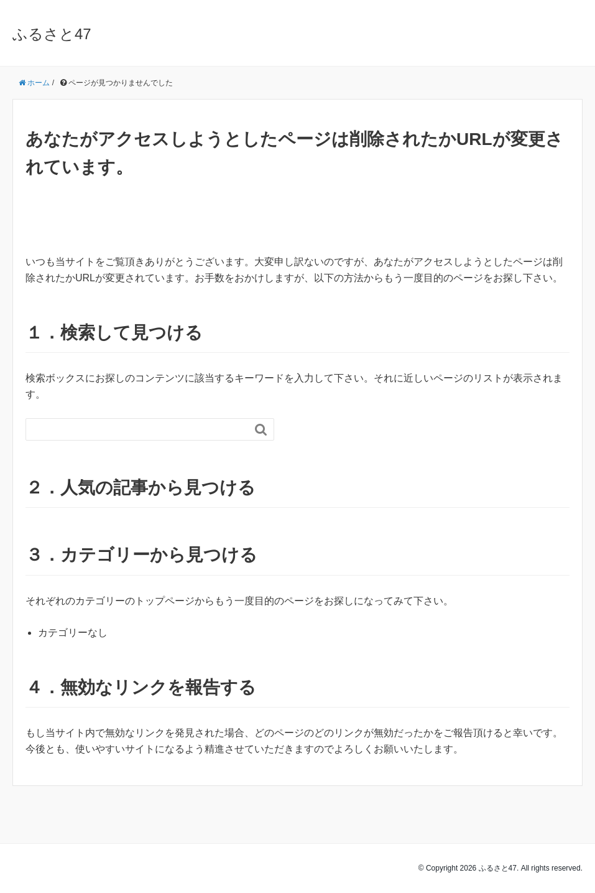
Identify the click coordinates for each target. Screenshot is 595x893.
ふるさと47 (51, 34)
